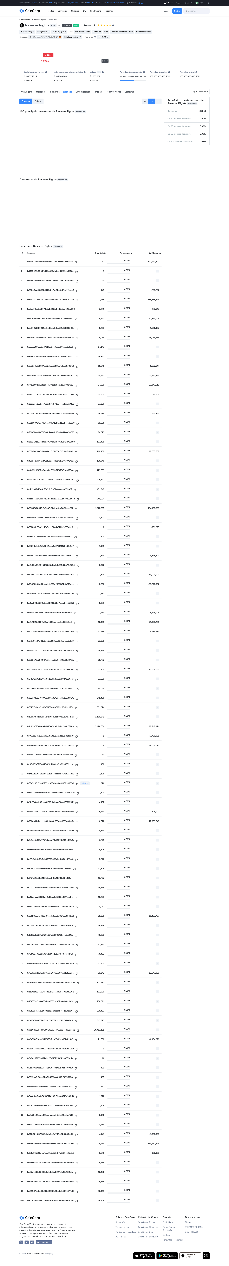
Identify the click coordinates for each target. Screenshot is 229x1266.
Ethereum (26, 101)
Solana (38, 101)
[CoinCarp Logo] (30, 10)
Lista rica (67, 91)
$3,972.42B (73, 3)
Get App (168, 3)
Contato (166, 1235)
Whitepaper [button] (59, 32)
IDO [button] (84, 11)
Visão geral (27, 91)
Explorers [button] (43, 32)
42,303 (34, 3)
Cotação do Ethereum (148, 1227)
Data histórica (83, 91)
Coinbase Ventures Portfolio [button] (122, 31)
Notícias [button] (75, 11)
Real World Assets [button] (82, 31)
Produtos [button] (109, 11)
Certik (103, 37)
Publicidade (168, 1222)
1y (158, 101)
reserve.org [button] (27, 32)
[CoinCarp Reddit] (32, 1242)
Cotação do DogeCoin (148, 1236)
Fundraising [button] (95, 11)
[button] (184, 3)
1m (152, 101)
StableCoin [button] (97, 31)
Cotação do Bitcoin (146, 1222)
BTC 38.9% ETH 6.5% (115, 3)
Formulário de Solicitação (169, 1229)
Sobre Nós (120, 1222)
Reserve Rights (40, 19)
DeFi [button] (106, 31)
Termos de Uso (122, 1227)
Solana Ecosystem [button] (143, 31)
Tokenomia (54, 91)
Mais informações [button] (72, 37)
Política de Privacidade (126, 1232)
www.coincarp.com (36, 1253)
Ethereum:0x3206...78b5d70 (44, 37)
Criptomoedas (25, 19)
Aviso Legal (121, 1236)
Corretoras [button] (62, 11)
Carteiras (129, 91)
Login (166, 11)
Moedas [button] (50, 11)
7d (145, 101)
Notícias (97, 91)
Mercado (40, 91)
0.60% (48, 55)
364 (50, 3)
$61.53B (90, 3)
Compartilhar (199, 91)
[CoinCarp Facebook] (27, 1242)
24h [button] (105, 61)
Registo (177, 11)
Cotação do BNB (145, 1232)
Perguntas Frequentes (173, 1239)
